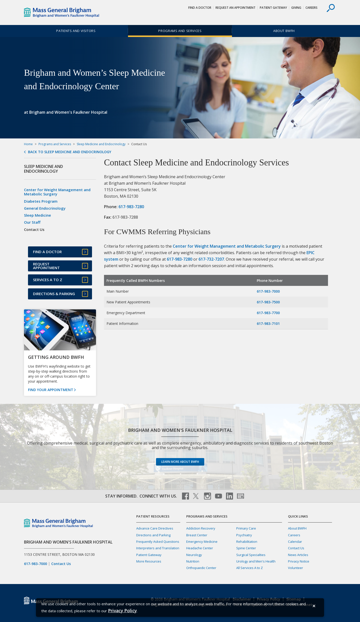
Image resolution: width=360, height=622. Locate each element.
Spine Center (246, 548)
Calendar (295, 541)
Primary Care (246, 528)
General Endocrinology (45, 208)
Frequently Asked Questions (157, 541)
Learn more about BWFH (180, 462)
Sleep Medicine (37, 215)
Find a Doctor (199, 7)
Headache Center (199, 548)
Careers (312, 7)
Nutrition (192, 561)
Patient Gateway (273, 7)
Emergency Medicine (202, 541)
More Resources (148, 561)
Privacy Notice (298, 561)
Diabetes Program (41, 201)
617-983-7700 (268, 312)
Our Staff (32, 222)
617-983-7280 (131, 206)
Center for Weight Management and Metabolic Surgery (227, 246)
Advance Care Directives (154, 528)
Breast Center (196, 535)
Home (28, 144)
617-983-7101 (268, 323)
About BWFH (284, 30)
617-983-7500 (268, 302)
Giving (296, 7)
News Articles (298, 555)
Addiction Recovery (200, 528)
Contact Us (61, 564)
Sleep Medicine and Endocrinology (101, 144)
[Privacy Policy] (122, 611)
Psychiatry (244, 535)
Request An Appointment (236, 7)
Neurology (194, 555)
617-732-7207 (211, 259)
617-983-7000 (268, 291)
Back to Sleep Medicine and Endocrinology (69, 152)
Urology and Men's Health (256, 561)
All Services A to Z (249, 568)
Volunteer (295, 568)
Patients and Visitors (76, 30)
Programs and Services (180, 30)
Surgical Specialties (251, 555)
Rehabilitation (246, 541)
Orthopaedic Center (201, 568)
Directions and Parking (153, 535)
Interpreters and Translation (157, 548)
